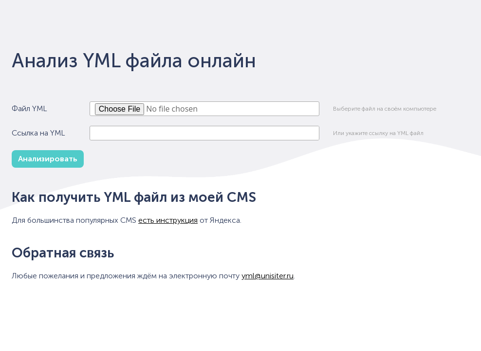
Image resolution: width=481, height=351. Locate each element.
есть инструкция (168, 220)
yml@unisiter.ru (267, 275)
